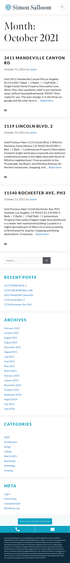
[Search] (47, 260)
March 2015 (10, 370)
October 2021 (11, 333)
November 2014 (12, 385)
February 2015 (12, 375)
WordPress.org (12, 508)
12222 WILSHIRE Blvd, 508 (18, 290)
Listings (8, 451)
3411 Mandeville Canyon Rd (18, 295)
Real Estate (10, 461)
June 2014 (9, 408)
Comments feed (12, 503)
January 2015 (11, 380)
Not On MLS (10, 456)
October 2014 (11, 389)
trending (8, 470)
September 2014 (12, 394)
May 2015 (9, 366)
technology (9, 465)
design (7, 446)
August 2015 (10, 351)
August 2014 (10, 399)
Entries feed (10, 498)
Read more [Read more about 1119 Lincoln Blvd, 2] (55, 167)
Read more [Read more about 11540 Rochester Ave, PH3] (42, 234)
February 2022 (12, 328)
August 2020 (10, 342)
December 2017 (12, 347)
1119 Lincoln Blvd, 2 (28, 126)
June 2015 (9, 361)
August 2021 (10, 337)
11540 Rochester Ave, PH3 (35, 193)
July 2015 (9, 356)
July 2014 (9, 404)
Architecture (10, 442)
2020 (7, 437)
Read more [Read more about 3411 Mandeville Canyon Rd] (46, 100)
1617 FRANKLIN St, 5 (15, 285)
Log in (7, 494)
